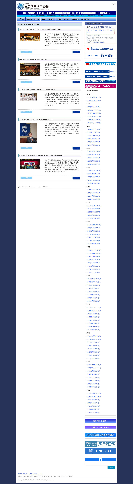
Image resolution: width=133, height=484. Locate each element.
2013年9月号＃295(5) (93, 400)
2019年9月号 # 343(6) (93, 228)
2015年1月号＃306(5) (93, 358)
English (114, 4)
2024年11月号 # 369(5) (94, 129)
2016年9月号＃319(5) (93, 314)
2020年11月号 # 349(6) (94, 206)
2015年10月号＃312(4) (94, 339)
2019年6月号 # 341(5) (93, 234)
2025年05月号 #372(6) (94, 117)
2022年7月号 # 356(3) (93, 177)
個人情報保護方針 (22, 474)
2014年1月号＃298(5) (93, 387)
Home (22, 19)
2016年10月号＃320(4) (94, 311)
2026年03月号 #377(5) (94, 97)
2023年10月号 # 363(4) (94, 152)
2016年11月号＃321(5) (94, 307)
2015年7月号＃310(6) (93, 346)
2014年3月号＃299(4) (93, 384)
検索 (111, 467)
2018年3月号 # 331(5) (93, 269)
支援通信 (44, 19)
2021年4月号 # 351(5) (93, 196)
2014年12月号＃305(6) (94, 365)
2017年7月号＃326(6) (93, 288)
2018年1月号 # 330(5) (93, 273)
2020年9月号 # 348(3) (93, 209)
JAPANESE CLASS (85, 19)
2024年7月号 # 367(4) (93, 136)
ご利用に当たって (33, 474)
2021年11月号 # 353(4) (94, 190)
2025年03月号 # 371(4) (94, 120)
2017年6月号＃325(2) (93, 292)
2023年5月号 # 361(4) (93, 158)
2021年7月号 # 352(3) (93, 193)
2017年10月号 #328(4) (94, 282)
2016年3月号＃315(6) (93, 327)
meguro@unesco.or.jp (98, 42)
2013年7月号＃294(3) (93, 403)
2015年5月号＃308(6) (93, 352)
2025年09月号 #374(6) (94, 110)
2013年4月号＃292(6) (93, 409)
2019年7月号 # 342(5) (93, 231)
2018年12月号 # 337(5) (94, 250)
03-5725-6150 (102, 26)
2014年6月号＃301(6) (93, 374)
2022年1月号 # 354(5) (93, 183)
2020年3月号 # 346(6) (93, 215)
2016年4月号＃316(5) (93, 323)
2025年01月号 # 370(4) (94, 123)
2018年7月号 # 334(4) (93, 260)
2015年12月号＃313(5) (94, 336)
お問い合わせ (75, 19)
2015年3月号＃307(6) (93, 355)
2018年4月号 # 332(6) (93, 263)
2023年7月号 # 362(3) (93, 155)
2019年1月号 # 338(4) (93, 244)
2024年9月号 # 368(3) (93, 132)
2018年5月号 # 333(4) (93, 266)
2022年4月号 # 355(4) (93, 180)
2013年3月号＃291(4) (93, 413)
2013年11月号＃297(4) (94, 393)
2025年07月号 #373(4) (94, 113)
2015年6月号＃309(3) (93, 349)
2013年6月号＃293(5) (93, 406)
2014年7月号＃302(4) (93, 377)
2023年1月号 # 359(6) (93, 164)
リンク (42, 474)
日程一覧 (36, 19)
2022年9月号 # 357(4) (93, 174)
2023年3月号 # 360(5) (93, 161)
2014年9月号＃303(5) (93, 371)
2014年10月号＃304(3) (94, 368)
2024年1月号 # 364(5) (93, 145)
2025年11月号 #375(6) (94, 107)
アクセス (66, 19)
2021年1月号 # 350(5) (93, 199)
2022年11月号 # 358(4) (94, 171)
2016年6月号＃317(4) (93, 320)
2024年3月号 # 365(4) (93, 142)
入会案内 (59, 19)
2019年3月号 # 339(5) (93, 241)
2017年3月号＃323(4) (93, 298)
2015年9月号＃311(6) (93, 343)
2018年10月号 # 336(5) (94, 253)
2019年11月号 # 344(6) (94, 225)
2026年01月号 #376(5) (94, 101)
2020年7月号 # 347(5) (93, 212)
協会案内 (29, 19)
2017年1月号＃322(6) (93, 301)
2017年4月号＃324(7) (93, 295)
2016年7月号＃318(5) (93, 317)
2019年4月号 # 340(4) (93, 237)
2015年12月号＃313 (26, 52)
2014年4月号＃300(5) (93, 381)
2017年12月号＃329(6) (94, 279)
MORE (76, 51)
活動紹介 (51, 19)
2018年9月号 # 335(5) (93, 257)
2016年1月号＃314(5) (93, 330)
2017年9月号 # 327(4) (93, 285)
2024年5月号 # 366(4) (93, 139)
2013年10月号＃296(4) (94, 397)
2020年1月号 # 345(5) (93, 218)
